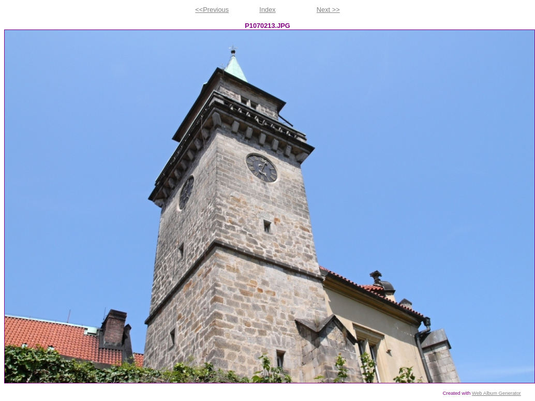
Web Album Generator (496, 393)
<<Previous (212, 9)
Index (267, 9)
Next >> (328, 9)
